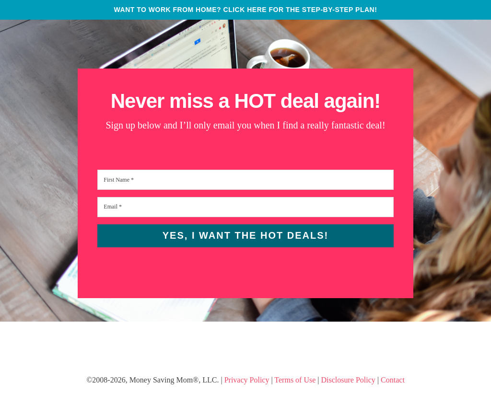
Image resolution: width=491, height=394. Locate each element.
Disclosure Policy (348, 380)
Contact (393, 380)
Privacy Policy (246, 380)
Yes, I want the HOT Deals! (245, 235)
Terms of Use (295, 380)
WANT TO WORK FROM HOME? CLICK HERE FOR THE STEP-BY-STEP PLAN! (245, 9)
